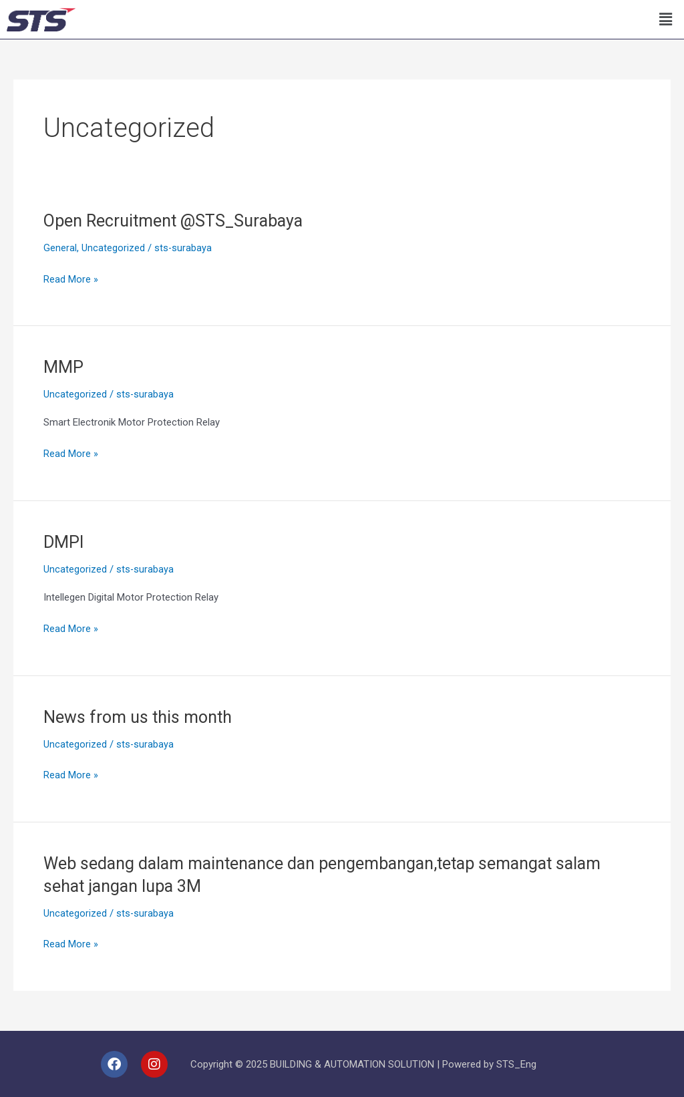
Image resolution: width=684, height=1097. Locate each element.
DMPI (64, 542)
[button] (666, 19)
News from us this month (141, 716)
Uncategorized (113, 248)
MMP (64, 367)
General (60, 248)
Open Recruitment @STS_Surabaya (178, 220)
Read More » (70, 278)
